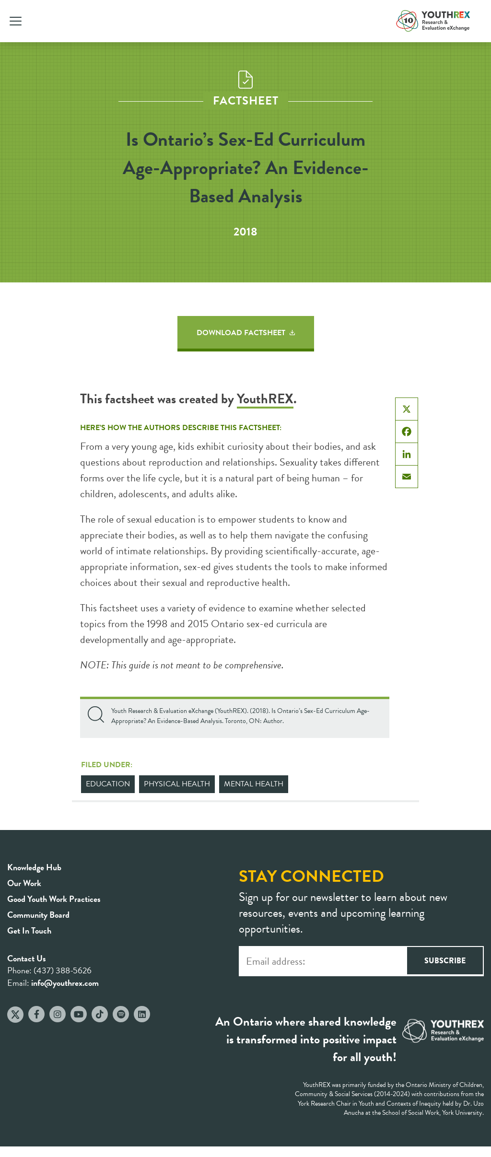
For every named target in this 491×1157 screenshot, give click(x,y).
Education (108, 784)
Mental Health (253, 784)
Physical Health (177, 784)
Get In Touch (29, 930)
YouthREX (265, 399)
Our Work (24, 883)
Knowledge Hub (34, 867)
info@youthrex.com (65, 982)
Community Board (38, 914)
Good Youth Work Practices (54, 898)
